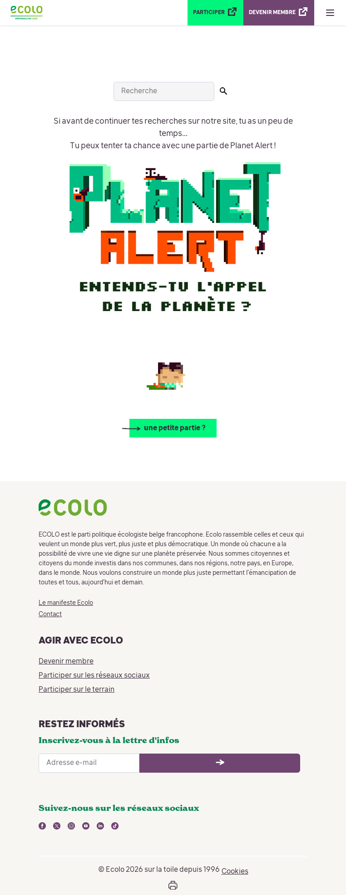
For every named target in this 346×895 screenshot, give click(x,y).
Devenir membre (66, 661)
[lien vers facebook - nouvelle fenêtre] (42, 826)
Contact (50, 614)
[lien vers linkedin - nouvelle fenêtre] (100, 826)
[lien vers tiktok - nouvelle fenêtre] (115, 826)
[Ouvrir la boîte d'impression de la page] (173, 885)
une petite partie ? (175, 428)
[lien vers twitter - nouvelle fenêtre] (56, 826)
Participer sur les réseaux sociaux (94, 675)
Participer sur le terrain (76, 690)
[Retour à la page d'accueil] (26, 12)
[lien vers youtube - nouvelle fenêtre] (85, 826)
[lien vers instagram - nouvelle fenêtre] (71, 826)
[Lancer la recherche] (223, 91)
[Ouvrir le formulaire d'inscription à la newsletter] (219, 763)
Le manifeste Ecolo (66, 603)
